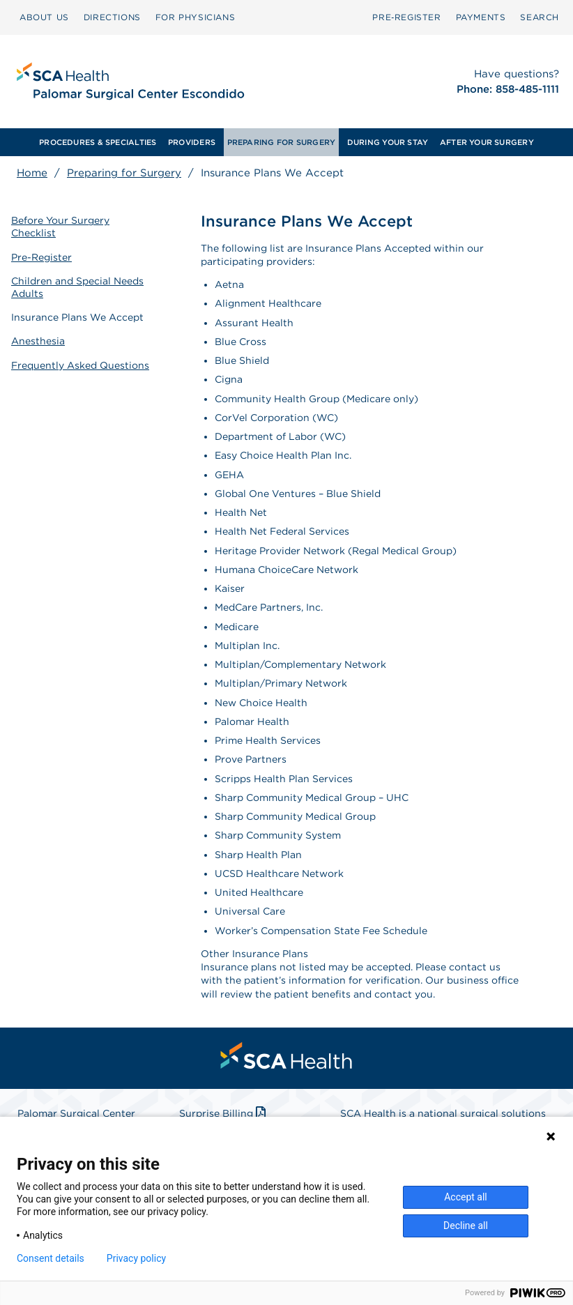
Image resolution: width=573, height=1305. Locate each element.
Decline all (465, 1225)
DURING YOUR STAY (388, 142)
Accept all (465, 1197)
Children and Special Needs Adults (77, 287)
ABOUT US (44, 17)
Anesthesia (38, 340)
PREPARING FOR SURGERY (281, 142)
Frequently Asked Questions (80, 365)
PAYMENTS (481, 17)
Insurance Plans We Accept (77, 317)
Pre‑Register (406, 17)
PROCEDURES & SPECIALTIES (97, 142)
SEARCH (539, 17)
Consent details (50, 1258)
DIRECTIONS (112, 17)
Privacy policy (136, 1258)
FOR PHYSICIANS (195, 17)
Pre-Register (41, 257)
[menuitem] (44, 17)
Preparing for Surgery (124, 173)
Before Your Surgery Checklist (60, 226)
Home (32, 173)
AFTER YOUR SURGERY (487, 142)
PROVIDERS (191, 142)
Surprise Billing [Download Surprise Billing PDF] (224, 1113)
